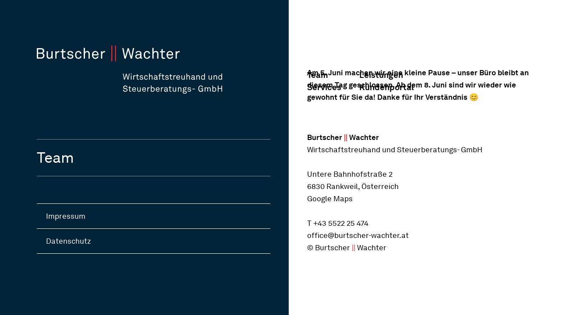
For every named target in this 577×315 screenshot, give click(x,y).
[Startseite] (163, 70)
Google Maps (330, 198)
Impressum (65, 216)
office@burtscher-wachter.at (358, 235)
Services (324, 87)
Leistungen (381, 75)
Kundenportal (385, 87)
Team (317, 75)
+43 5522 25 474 (340, 223)
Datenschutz (68, 241)
